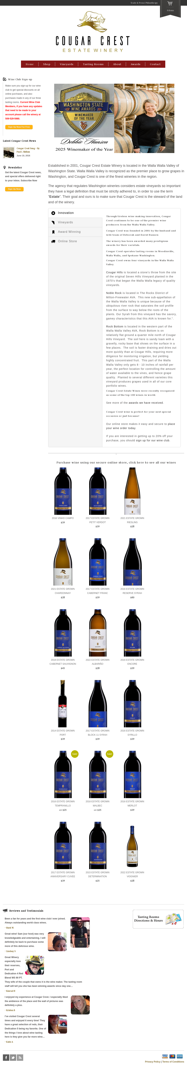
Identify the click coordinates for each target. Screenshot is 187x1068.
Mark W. (10, 927)
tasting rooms (145, 251)
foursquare (27, 1057)
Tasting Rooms (93, 64)
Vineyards (66, 64)
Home (30, 64)
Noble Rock (114, 292)
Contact (155, 64)
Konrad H (10, 991)
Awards (136, 64)
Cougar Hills (114, 272)
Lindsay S (10, 951)
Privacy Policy (152, 1061)
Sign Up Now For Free (19, 127)
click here (136, 462)
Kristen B (10, 1010)
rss (20, 1057)
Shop (46, 64)
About (117, 64)
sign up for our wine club (152, 440)
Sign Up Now (14, 189)
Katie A (9, 1042)
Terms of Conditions (173, 1061)
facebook (6, 1057)
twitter (13, 1057)
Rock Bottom (114, 326)
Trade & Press (137, 3)
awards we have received (146, 402)
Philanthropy (152, 3)
